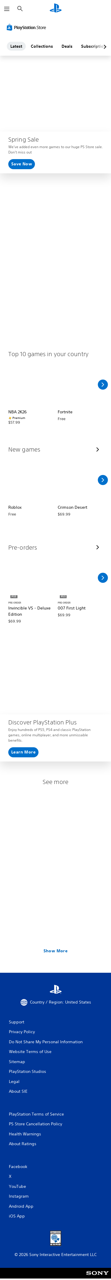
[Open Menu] (6, 9)
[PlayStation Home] (55, 9)
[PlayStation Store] (27, 27)
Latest (16, 46)
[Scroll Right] (103, 385)
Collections (42, 46)
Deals (67, 46)
